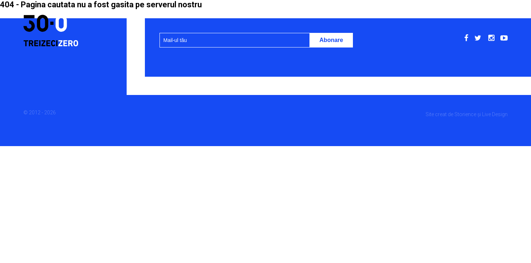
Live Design (495, 114)
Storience (465, 114)
